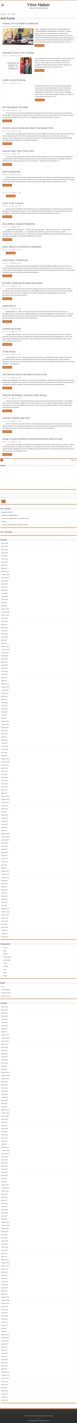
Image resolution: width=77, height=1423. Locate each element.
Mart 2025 (4, 587)
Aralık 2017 (4, 858)
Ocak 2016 (4, 930)
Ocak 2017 (4, 893)
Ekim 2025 (4, 565)
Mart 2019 (4, 811)
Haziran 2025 (5, 577)
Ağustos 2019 (5, 796)
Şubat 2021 (4, 740)
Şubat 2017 (4, 889)
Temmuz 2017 (5, 874)
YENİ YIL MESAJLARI (11, 171)
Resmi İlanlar (7, 960)
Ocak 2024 (4, 630)
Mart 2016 (4, 924)
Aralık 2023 (4, 633)
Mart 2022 (4, 699)
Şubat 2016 (4, 927)
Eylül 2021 (4, 718)
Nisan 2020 (4, 771)
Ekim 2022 (4, 677)
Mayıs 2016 (4, 918)
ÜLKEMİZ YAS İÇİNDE (11, 328)
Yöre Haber (38, 4)
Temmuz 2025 (5, 574)
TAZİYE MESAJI (9, 351)
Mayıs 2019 (4, 805)
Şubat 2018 (4, 852)
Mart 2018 (4, 849)
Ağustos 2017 (5, 871)
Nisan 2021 (4, 733)
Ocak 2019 (4, 818)
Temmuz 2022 (5, 687)
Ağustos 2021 (5, 721)
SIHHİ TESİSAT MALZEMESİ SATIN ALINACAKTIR (15, 518)
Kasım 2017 (4, 861)
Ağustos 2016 (5, 908)
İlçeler (5, 950)
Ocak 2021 (4, 743)
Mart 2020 (4, 774)
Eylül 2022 (4, 680)
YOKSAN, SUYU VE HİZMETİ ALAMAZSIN (20, 23)
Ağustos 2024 (5, 608)
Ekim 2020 (4, 752)
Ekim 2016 (4, 902)
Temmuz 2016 (5, 911)
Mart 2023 (4, 662)
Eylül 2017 (4, 868)
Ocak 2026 (4, 555)
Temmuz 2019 (5, 799)
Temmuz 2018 (5, 836)
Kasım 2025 (4, 562)
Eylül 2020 (4, 755)
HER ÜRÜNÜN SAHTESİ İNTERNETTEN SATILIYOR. (24, 374)
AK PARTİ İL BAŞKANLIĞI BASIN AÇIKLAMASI (22, 283)
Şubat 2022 (4, 702)
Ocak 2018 (4, 855)
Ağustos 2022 (5, 683)
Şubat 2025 (4, 590)
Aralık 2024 (4, 596)
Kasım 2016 (4, 899)
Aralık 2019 (4, 783)
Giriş (2, 986)
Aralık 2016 (4, 896)
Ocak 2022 (4, 705)
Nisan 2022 (4, 696)
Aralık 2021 (4, 708)
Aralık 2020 (4, 746)
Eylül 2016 (4, 905)
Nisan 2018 (4, 846)
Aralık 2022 (4, 671)
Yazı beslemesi (5, 989)
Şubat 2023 (4, 665)
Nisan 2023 (4, 658)
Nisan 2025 (4, 584)
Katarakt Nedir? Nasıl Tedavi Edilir (18, 151)
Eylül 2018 (4, 830)
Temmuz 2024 (5, 612)
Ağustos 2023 (5, 646)
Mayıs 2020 (4, 768)
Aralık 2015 (4, 933)
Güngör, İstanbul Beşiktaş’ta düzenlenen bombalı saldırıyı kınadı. (32, 438)
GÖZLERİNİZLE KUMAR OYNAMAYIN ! (18, 224)
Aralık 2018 (4, 821)
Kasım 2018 (4, 824)
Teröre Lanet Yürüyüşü (13, 203)
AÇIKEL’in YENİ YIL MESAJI (14, 80)
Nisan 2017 (4, 883)
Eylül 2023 (4, 643)
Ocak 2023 (4, 668)
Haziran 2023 (5, 652)
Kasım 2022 (4, 674)
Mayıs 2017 (4, 880)
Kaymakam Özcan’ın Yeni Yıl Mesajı (18, 53)
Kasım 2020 (4, 749)
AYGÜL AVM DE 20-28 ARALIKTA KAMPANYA (21, 246)
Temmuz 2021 (5, 724)
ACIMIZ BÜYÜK (9, 306)
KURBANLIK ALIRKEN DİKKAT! (9, 515)
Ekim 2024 (4, 602)
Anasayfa (3, 14)
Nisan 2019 (4, 808)
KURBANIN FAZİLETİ (7, 512)
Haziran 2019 (5, 802)
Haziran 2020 (5, 765)
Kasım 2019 (4, 786)
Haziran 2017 (5, 877)
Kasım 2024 (4, 599)
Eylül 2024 (4, 605)
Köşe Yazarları (7, 957)
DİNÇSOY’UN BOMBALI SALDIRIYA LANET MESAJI (24, 395)
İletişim (5, 953)
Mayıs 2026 (4, 543)
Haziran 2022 (5, 690)
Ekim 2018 (4, 827)
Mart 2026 (4, 549)
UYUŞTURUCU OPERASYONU (15, 260)
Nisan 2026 (4, 546)
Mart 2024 (4, 624)
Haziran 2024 (5, 615)
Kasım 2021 (4, 712)
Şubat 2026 (4, 552)
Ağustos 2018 (5, 833)
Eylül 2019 (4, 793)
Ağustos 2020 (5, 758)
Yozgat (15, 263)
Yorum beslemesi (6, 992)
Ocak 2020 (4, 780)
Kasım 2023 (4, 637)
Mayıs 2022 (4, 693)
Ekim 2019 (4, 790)
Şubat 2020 (4, 777)
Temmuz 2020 (5, 761)
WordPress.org (5, 996)
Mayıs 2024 (4, 618)
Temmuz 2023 (5, 649)
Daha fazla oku (40, 45)
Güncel (5, 947)
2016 (8, 14)
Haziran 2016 (5, 914)
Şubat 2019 (4, 815)
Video (5, 972)
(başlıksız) (4, 521)
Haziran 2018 (5, 840)
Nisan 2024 (4, 621)
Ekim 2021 (4, 715)
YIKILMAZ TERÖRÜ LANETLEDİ (16, 418)
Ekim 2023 (4, 640)
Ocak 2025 (4, 593)
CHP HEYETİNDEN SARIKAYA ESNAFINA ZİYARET (14, 524)
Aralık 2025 (4, 559)
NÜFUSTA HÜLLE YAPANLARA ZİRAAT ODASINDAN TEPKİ (27, 128)
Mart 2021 (4, 736)
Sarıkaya (16, 26)
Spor (4, 969)
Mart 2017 (4, 886)
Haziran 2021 (5, 727)
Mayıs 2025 (4, 580)
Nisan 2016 (4, 921)
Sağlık (15, 153)
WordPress (34, 1415)
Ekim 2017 (4, 864)
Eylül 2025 (4, 568)
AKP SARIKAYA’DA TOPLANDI (15, 107)
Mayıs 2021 (4, 730)
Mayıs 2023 (4, 655)
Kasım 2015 (4, 936)
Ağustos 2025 (5, 571)
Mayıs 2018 (4, 843)
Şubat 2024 (4, 627)
